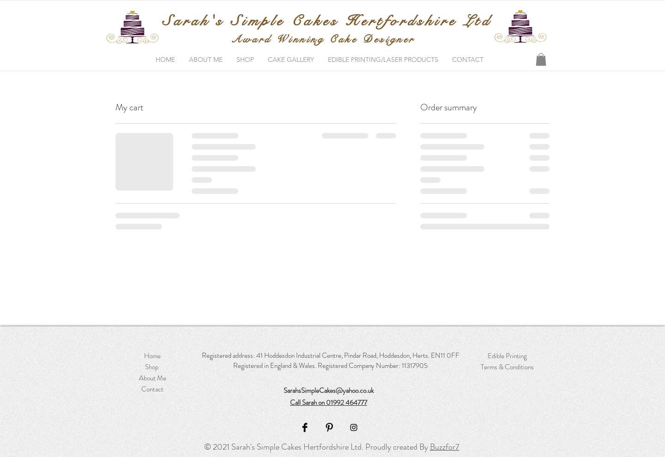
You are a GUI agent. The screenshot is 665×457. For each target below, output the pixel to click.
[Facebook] (304, 427)
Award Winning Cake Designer (323, 39)
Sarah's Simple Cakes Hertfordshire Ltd (327, 21)
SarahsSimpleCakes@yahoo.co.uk (329, 390)
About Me (152, 378)
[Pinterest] (329, 427)
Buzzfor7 (444, 447)
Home (152, 356)
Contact (152, 389)
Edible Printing (507, 356)
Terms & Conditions (507, 367)
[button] (541, 59)
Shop (152, 367)
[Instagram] (353, 427)
